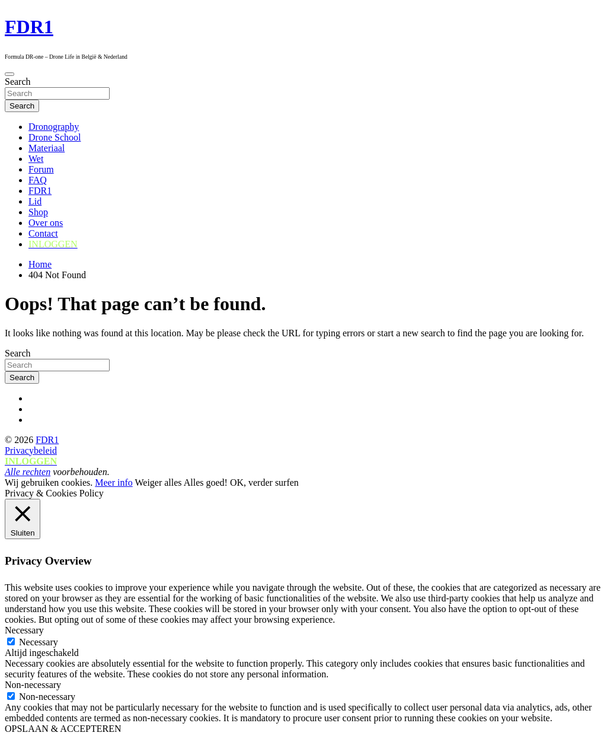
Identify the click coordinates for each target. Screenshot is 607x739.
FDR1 (29, 26)
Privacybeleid (31, 450)
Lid (34, 201)
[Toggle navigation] (9, 74)
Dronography (53, 127)
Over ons (45, 223)
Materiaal (46, 148)
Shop (38, 212)
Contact (43, 233)
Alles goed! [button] (206, 482)
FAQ (37, 180)
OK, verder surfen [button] (264, 482)
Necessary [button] (24, 630)
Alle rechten (27, 472)
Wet (35, 159)
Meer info (114, 482)
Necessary (38, 642)
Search (18, 82)
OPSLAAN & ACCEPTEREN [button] (63, 729)
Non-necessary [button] (33, 685)
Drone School (54, 137)
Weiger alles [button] (158, 482)
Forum (41, 169)
